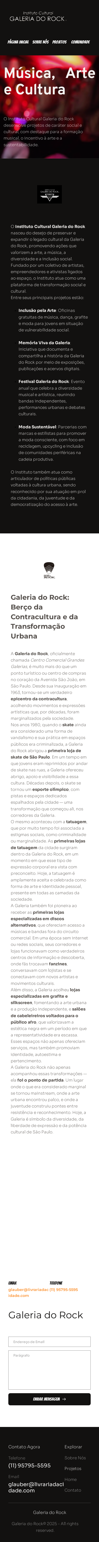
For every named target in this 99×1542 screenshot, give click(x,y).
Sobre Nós (75, 1457)
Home (70, 1479)
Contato (72, 1490)
